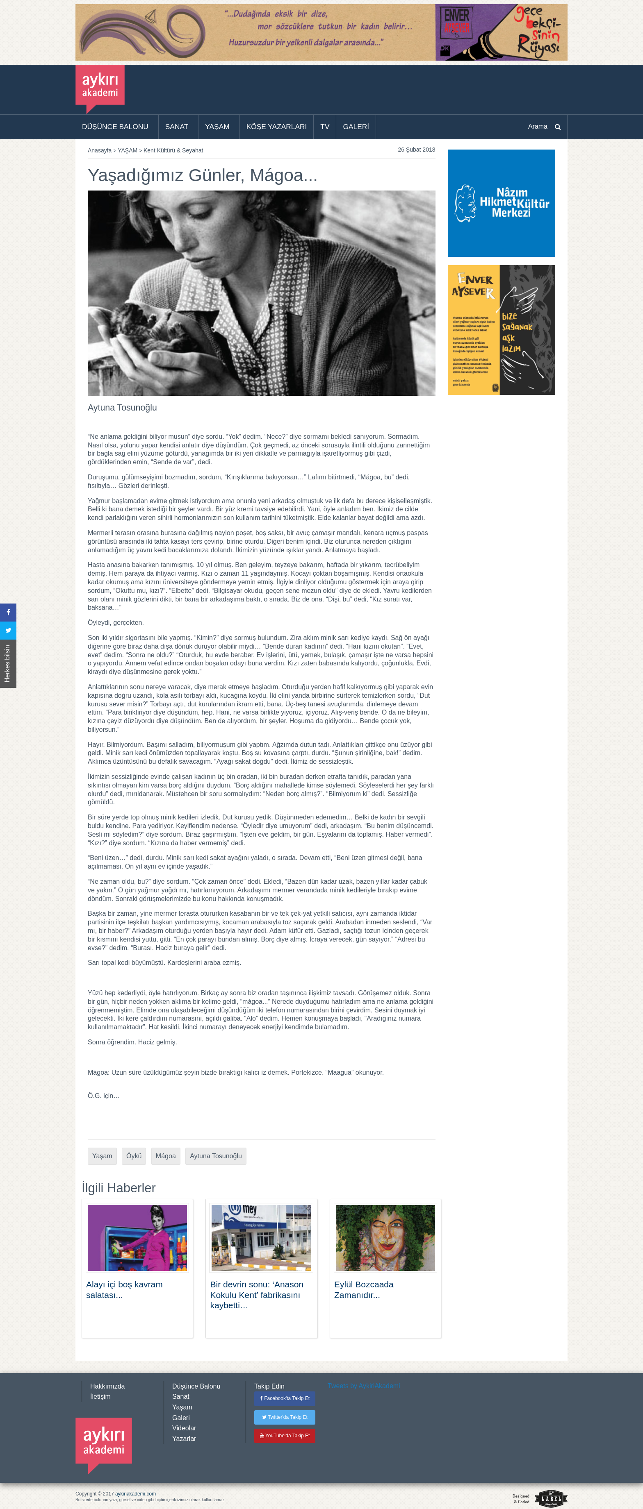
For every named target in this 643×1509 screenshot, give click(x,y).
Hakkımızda (107, 1386)
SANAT (177, 127)
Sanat (180, 1396)
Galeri (181, 1417)
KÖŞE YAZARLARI (276, 127)
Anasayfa (100, 150)
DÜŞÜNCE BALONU (115, 127)
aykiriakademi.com (135, 1494)
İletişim (100, 1396)
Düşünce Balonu (196, 1386)
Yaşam (102, 1156)
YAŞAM (217, 127)
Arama (537, 126)
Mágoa (166, 1156)
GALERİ (356, 127)
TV (324, 127)
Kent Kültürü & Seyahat (173, 150)
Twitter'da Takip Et (285, 1417)
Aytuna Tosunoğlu (216, 1156)
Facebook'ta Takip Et (285, 1398)
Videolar (184, 1428)
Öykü (133, 1156)
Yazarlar (184, 1438)
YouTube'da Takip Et (285, 1436)
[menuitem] (117, 127)
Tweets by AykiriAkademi (364, 1385)
